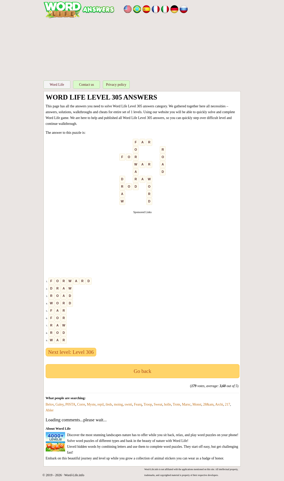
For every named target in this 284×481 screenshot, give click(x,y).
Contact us (86, 85)
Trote (176, 404)
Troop (147, 404)
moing (118, 404)
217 (227, 404)
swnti (128, 404)
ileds (109, 404)
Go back (142, 371)
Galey (59, 404)
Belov (50, 404)
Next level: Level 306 (71, 352)
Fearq (138, 404)
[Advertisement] (142, 48)
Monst (196, 404)
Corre (81, 404)
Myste (91, 404)
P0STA (70, 404)
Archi (219, 404)
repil (100, 404)
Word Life (57, 85)
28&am (208, 404)
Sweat (158, 404)
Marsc (186, 404)
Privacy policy (116, 85)
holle (167, 404)
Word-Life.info (74, 475)
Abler (50, 410)
